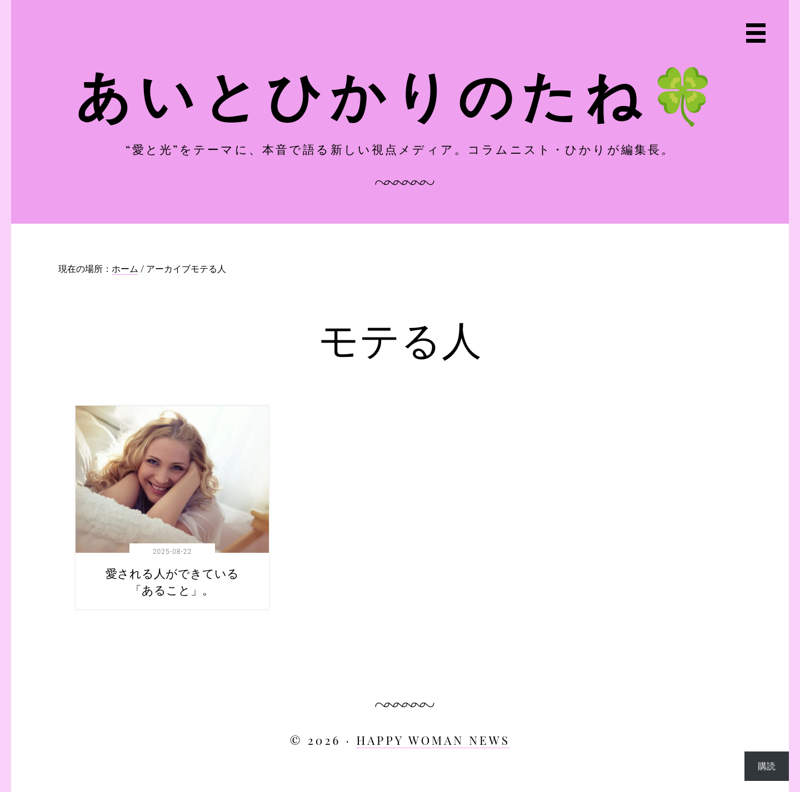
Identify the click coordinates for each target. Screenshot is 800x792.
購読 (767, 765)
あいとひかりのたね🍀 (400, 93)
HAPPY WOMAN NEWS (433, 740)
